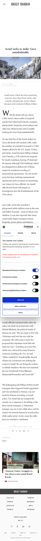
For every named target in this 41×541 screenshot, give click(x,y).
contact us (33, 532)
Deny (21, 312)
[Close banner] (38, 227)
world (4, 441)
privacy (13, 532)
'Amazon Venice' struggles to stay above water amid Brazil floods (18, 474)
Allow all (20, 300)
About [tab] (33, 233)
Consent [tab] (7, 233)
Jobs (5, 532)
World (10, 502)
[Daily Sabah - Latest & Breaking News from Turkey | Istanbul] (20, 4)
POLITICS (10, 498)
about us (23, 532)
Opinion (30, 509)
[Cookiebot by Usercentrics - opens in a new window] (24, 227)
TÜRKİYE (30, 498)
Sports (10, 509)
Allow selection (20, 306)
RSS (20, 535)
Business (31, 502)
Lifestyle (10, 506)
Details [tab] (20, 233)
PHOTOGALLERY (13, 481)
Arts (31, 506)
